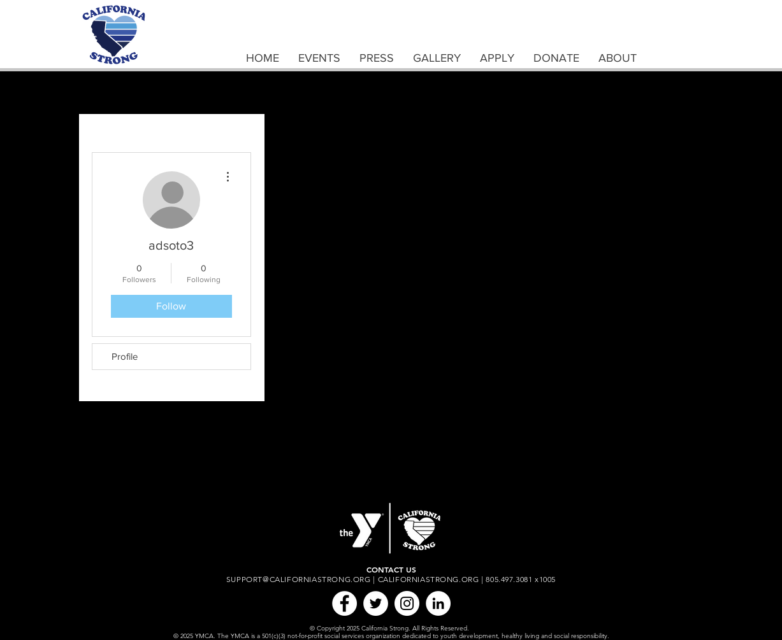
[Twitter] (375, 603)
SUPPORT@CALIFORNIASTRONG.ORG (298, 579)
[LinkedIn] (438, 603)
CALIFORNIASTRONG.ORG (428, 579)
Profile (125, 356)
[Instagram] (407, 603)
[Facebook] (344, 603)
